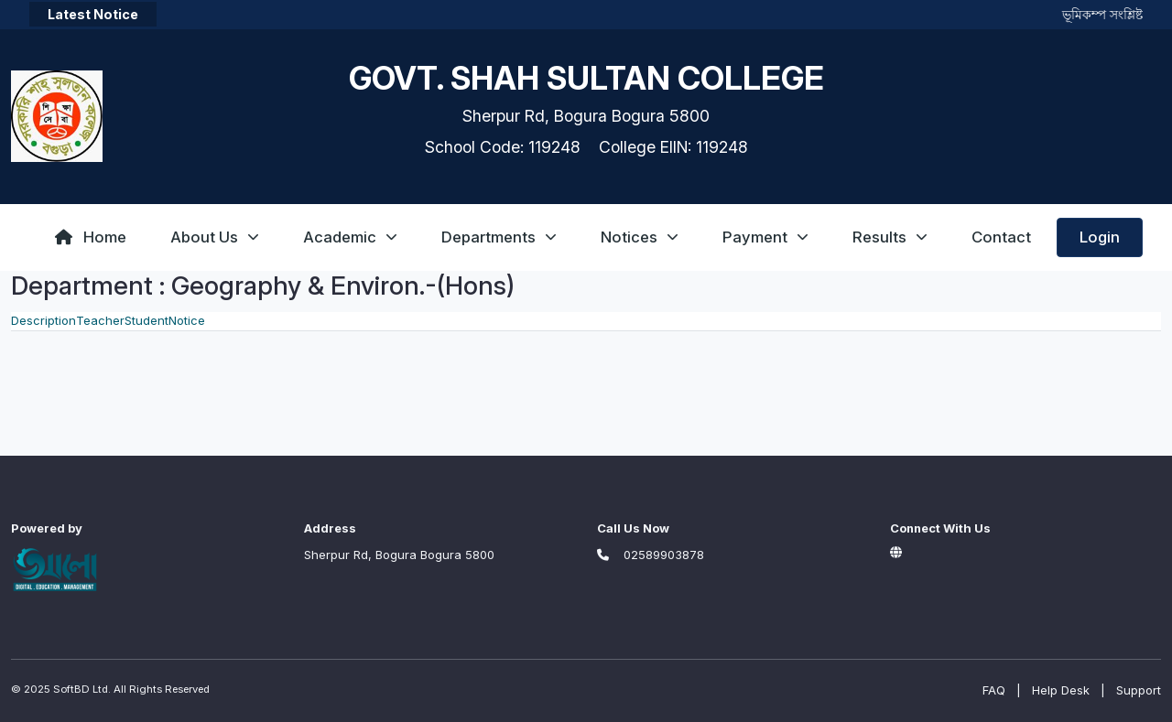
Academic (350, 237)
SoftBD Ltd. (82, 689)
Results (890, 237)
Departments (499, 237)
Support (1138, 690)
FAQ (993, 690)
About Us (214, 237)
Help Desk (1061, 690)
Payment (765, 237)
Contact (1001, 237)
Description (43, 320)
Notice (186, 320)
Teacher (100, 320)
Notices (639, 237)
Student (146, 320)
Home (90, 237)
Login (1100, 237)
